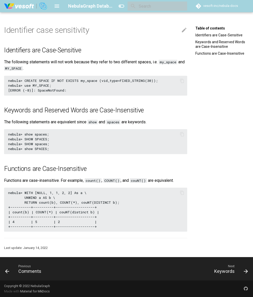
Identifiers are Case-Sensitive (219, 35)
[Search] (157, 6)
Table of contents (210, 28)
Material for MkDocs (35, 291)
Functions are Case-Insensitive (219, 53)
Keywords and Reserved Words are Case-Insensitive (220, 44)
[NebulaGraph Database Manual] (26, 6)
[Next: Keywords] (230, 268)
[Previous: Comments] (24, 268)
